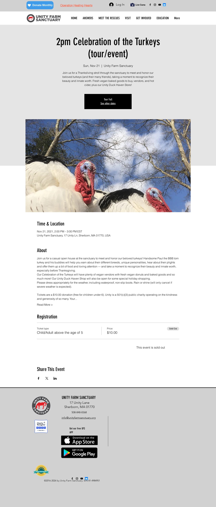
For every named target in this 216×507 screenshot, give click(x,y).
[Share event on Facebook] (38, 378)
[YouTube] (159, 4)
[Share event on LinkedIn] (55, 378)
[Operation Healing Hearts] (76, 5)
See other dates (108, 103)
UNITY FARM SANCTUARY (79, 397)
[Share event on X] (46, 378)
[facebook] (150, 4)
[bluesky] (164, 4)
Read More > (45, 304)
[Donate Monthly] (39, 5)
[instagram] (154, 4)
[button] (88, 18)
